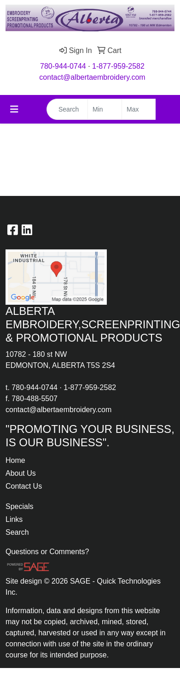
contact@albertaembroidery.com (92, 77)
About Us (21, 473)
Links (14, 519)
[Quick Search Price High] (139, 109)
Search (17, 532)
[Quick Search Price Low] (104, 109)
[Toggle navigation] (14, 109)
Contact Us (24, 486)
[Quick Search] (67, 109)
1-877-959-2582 (118, 66)
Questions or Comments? (47, 552)
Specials (19, 506)
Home (15, 460)
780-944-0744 (63, 66)
